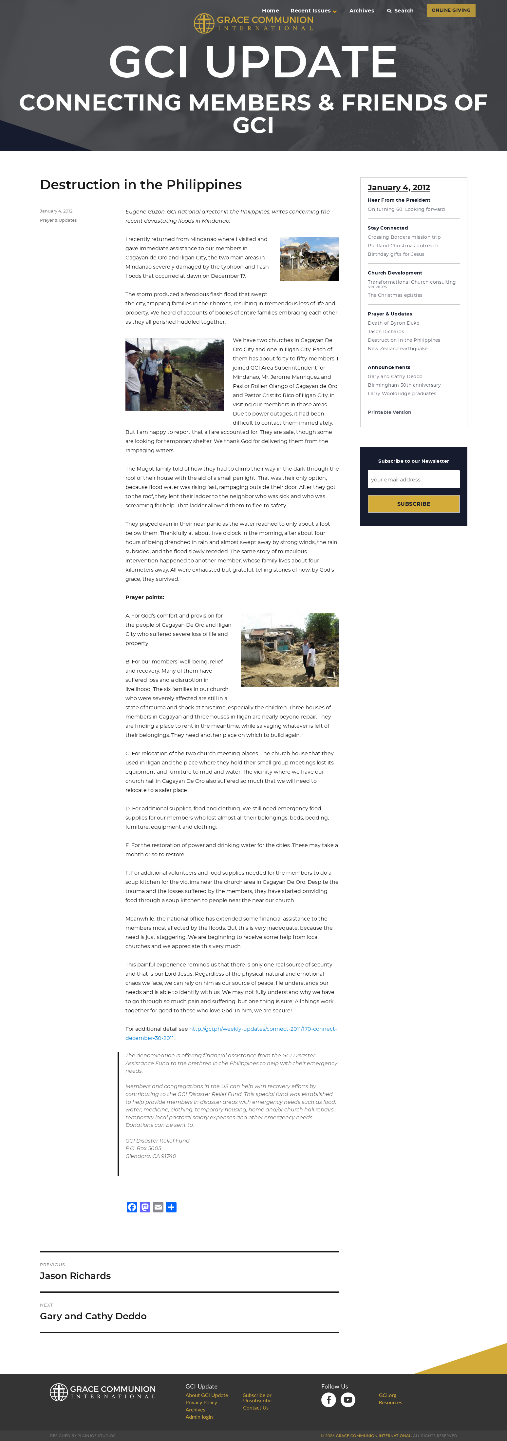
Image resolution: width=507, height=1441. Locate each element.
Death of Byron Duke (393, 323)
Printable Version (389, 412)
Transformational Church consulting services (412, 284)
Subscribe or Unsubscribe (257, 1397)
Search (400, 10)
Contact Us (256, 1407)
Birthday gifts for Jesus (396, 254)
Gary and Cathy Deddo (395, 377)
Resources (390, 1402)
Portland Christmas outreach (403, 246)
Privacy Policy (201, 1402)
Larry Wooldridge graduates (402, 394)
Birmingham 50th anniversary (404, 385)
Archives (362, 10)
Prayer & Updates (58, 220)
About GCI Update (207, 1395)
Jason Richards (386, 332)
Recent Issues (313, 10)
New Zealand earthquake (397, 349)
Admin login (199, 1416)
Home (270, 10)
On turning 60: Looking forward (406, 209)
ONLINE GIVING (451, 10)
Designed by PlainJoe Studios (82, 1435)
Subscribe (413, 504)
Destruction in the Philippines (404, 340)
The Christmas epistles (395, 295)
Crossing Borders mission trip (404, 237)
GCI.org (388, 1395)
